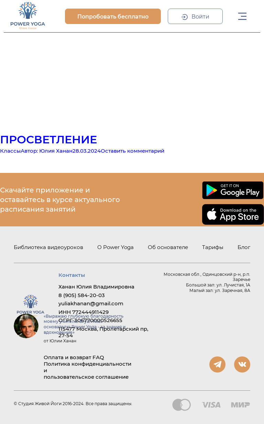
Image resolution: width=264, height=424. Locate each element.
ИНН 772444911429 (83, 312)
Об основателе (168, 247)
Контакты (71, 275)
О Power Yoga (115, 247)
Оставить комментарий (132, 151)
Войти (200, 16)
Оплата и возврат (67, 357)
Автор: (47, 151)
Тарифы (212, 247)
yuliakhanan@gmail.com (90, 303)
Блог (244, 247)
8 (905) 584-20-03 (81, 295)
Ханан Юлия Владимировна (96, 286)
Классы (10, 151)
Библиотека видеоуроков (48, 247)
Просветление (48, 139)
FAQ (98, 357)
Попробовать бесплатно (112, 16)
